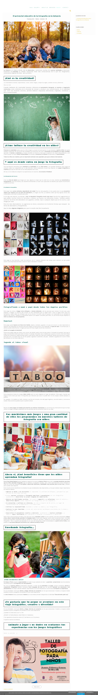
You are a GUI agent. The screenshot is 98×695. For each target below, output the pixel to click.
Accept (81, 694)
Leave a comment (8, 689)
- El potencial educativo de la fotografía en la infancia (83, 19)
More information (72, 692)
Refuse (90, 692)
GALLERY (36, 7)
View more (37, 686)
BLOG (58, 7)
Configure (81, 692)
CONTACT (65, 7)
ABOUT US (45, 7)
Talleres (37, 19)
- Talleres (78, 31)
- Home (78, 30)
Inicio (31, 7)
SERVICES (52, 7)
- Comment (42, 19)
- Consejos (79, 33)
